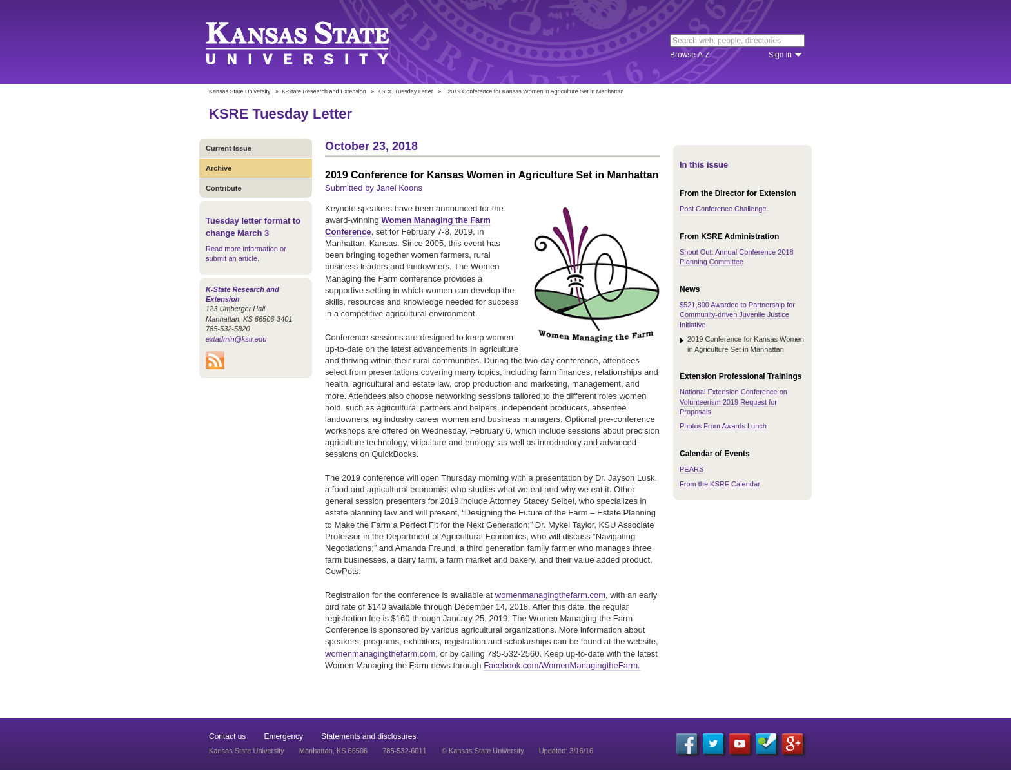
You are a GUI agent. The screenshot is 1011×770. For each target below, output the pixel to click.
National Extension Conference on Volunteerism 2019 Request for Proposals (733, 402)
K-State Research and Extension (324, 91)
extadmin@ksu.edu (236, 339)
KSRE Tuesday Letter (405, 91)
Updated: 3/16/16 (566, 751)
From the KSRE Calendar (720, 484)
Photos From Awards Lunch (723, 426)
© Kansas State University (483, 751)
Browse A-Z (690, 54)
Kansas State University (313, 42)
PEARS (691, 469)
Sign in (780, 54)
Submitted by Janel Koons (373, 188)
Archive (218, 168)
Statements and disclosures (368, 736)
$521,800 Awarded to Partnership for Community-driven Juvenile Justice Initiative (737, 315)
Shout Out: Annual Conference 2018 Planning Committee (737, 256)
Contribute (224, 188)
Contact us (227, 736)
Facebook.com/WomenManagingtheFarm (561, 665)
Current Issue (228, 148)
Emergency (283, 736)
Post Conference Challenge (723, 209)
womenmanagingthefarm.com (550, 595)
